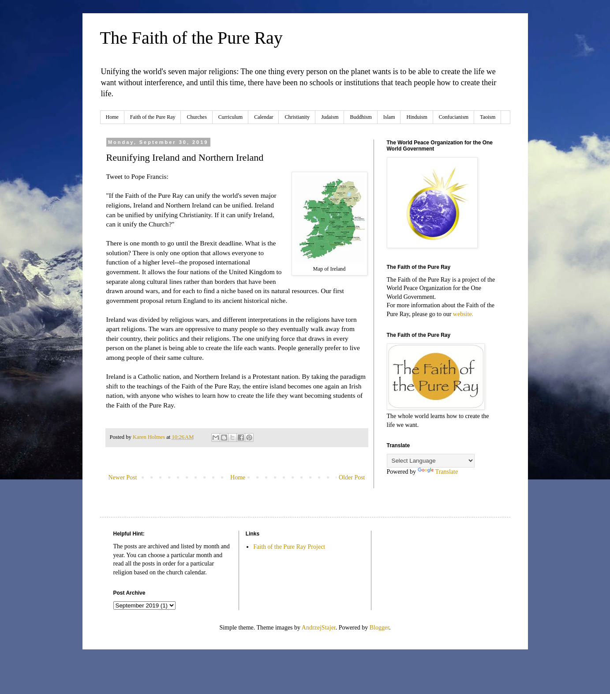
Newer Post (123, 477)
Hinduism (416, 117)
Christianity (297, 117)
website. (463, 314)
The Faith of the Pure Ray (191, 38)
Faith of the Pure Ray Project (289, 546)
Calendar (263, 117)
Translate (438, 471)
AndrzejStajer (319, 627)
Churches (196, 117)
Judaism (329, 117)
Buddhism (360, 117)
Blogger (379, 627)
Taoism (487, 117)
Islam (389, 117)
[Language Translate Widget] (431, 461)
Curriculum (230, 117)
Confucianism (453, 117)
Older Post (352, 477)
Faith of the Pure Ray (153, 117)
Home (112, 117)
